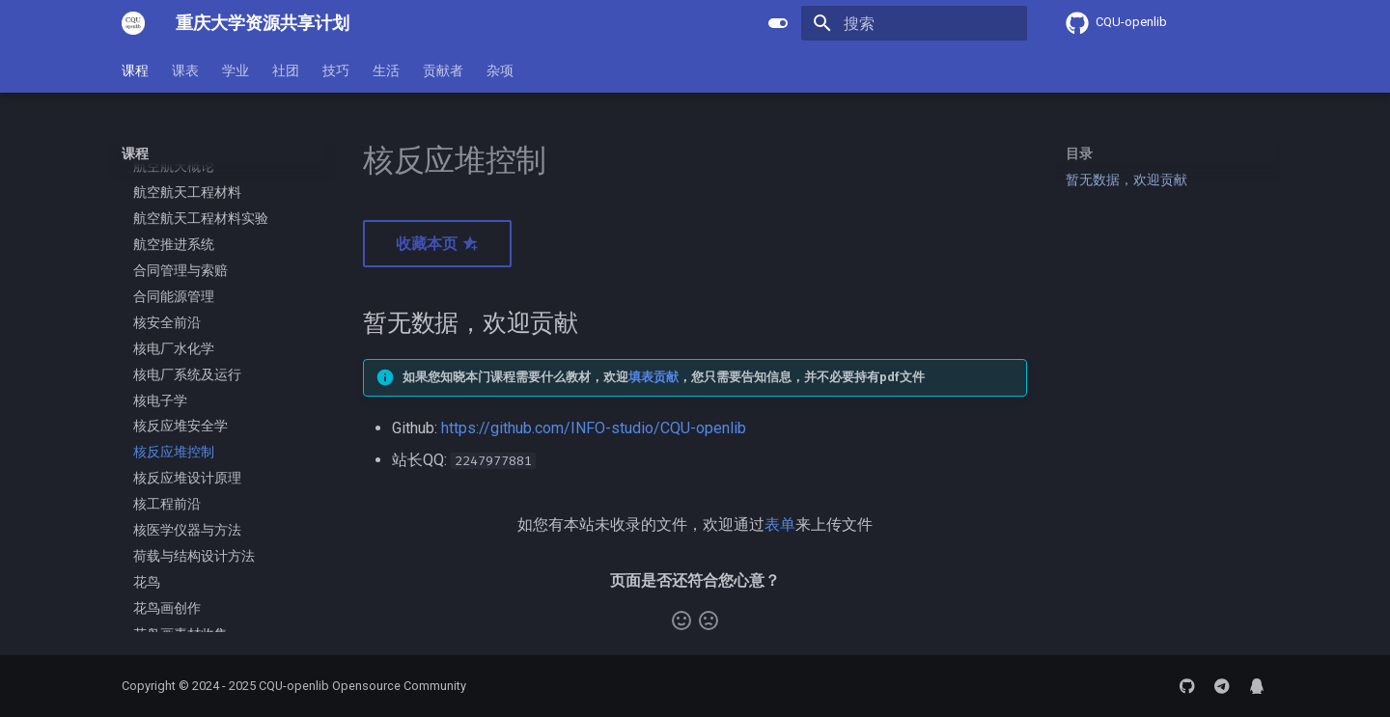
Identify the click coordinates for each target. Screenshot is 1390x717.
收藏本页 (437, 243)
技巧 (335, 70)
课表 (185, 70)
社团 (285, 70)
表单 (779, 524)
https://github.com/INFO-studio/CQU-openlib (593, 428)
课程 (135, 70)
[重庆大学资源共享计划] (133, 23)
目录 (1079, 153)
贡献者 (443, 70)
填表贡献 (653, 377)
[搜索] (914, 23)
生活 (386, 70)
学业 (235, 70)
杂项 (500, 70)
